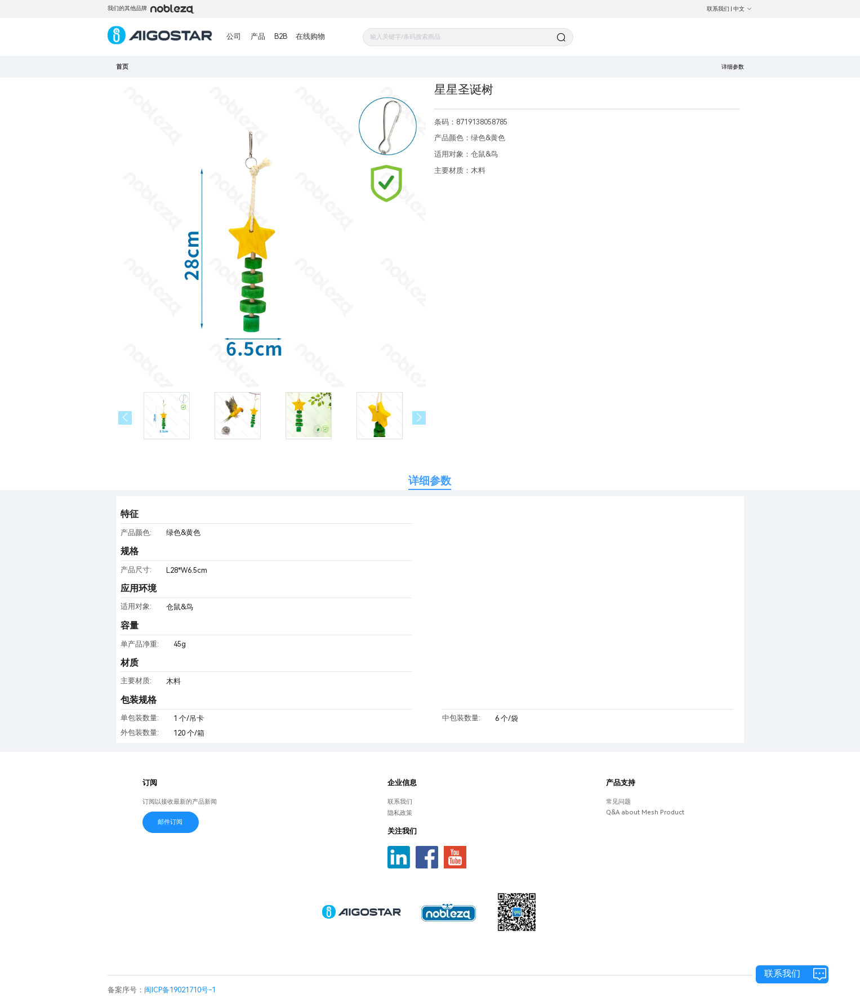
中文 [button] (742, 9)
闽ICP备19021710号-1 (180, 990)
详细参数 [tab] (429, 480)
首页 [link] (122, 66)
